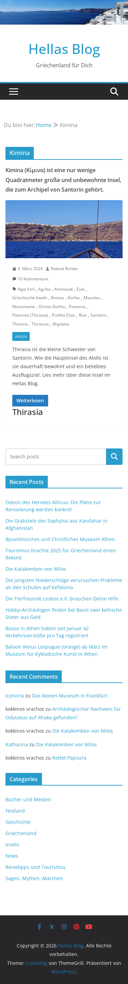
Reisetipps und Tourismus (35, 867)
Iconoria (14, 695)
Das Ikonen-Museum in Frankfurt (70, 695)
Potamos (77, 306)
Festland (15, 810)
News (11, 856)
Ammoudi (63, 289)
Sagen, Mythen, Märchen (34, 878)
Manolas (92, 298)
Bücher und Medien (28, 799)
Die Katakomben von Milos (35, 569)
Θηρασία (61, 324)
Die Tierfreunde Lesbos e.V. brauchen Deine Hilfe (61, 598)
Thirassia (40, 324)
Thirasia (20, 324)
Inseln (21, 336)
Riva (83, 315)
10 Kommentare (30, 279)
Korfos (74, 298)
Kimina (57, 298)
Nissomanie (23, 306)
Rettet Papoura (69, 757)
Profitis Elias (63, 315)
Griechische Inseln (29, 298)
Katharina (16, 744)
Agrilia (44, 289)
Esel (80, 289)
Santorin (98, 315)
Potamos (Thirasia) (30, 315)
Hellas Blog (64, 48)
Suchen (114, 456)
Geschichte (18, 822)
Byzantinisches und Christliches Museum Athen (60, 539)
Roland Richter (64, 269)
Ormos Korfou (52, 306)
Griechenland (21, 833)
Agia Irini (26, 289)
